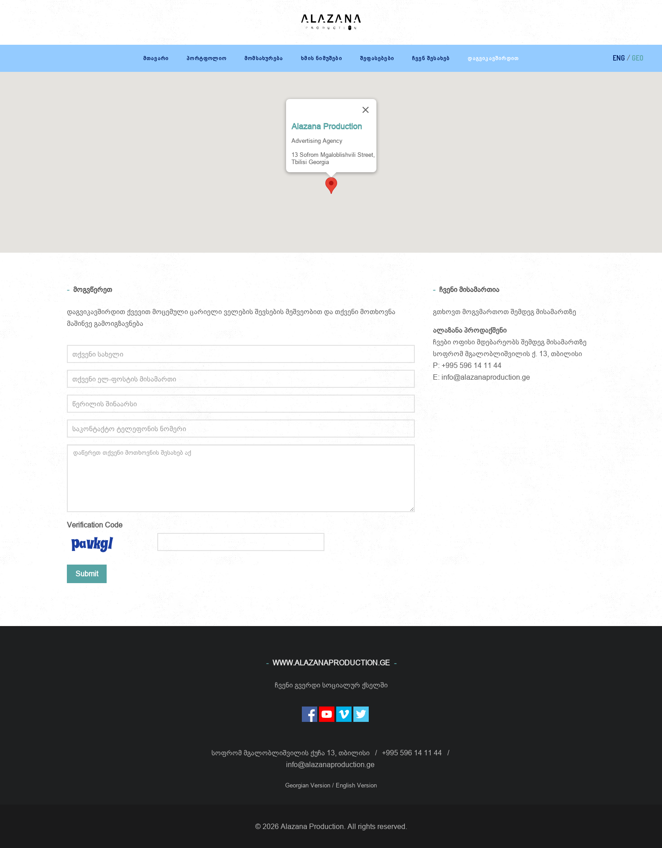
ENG (619, 57)
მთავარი (156, 58)
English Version (356, 785)
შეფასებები (377, 58)
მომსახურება (263, 58)
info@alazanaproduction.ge (485, 377)
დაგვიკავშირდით (493, 58)
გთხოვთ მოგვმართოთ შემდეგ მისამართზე (504, 311)
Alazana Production (326, 126)
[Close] (365, 110)
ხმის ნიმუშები (321, 58)
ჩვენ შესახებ (431, 58)
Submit (86, 574)
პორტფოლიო (206, 58)
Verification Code (94, 525)
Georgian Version (308, 785)
